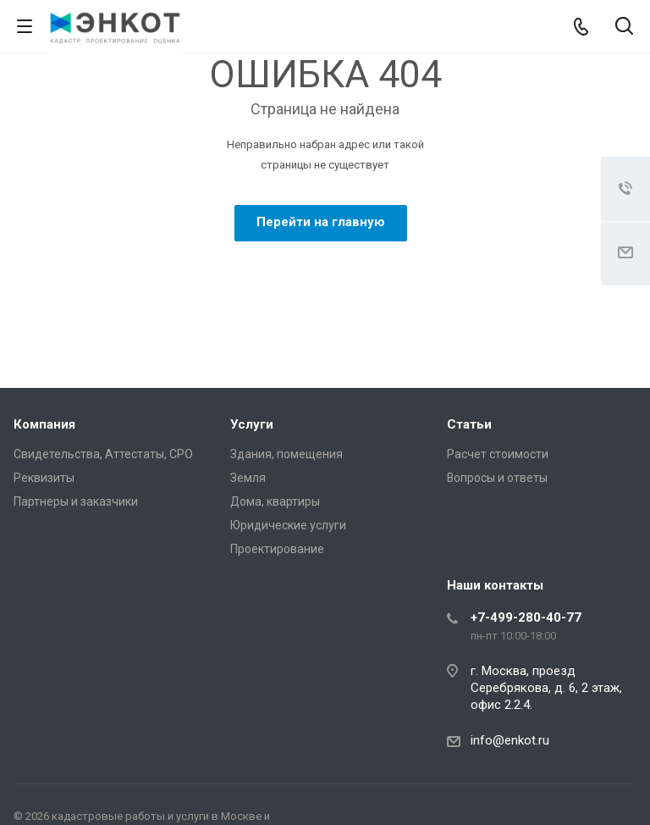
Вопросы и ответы (497, 477)
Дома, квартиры (275, 501)
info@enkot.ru (510, 740)
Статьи (469, 424)
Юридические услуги (288, 525)
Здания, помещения (286, 454)
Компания (44, 424)
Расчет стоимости (497, 454)
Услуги (251, 424)
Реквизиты (44, 477)
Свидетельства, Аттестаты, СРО (103, 454)
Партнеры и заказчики (76, 501)
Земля (248, 477)
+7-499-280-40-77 (526, 617)
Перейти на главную (320, 222)
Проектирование (277, 549)
